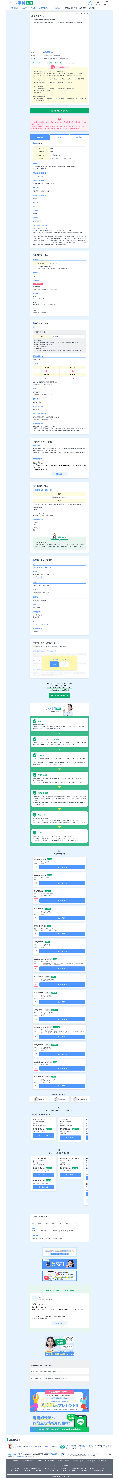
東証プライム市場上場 (47, 1446)
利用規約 (40, 1461)
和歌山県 (67, 1223)
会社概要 (59, 1461)
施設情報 (79, 137)
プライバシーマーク (102, 1454)
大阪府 (24, 8)
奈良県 (60, 1223)
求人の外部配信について (100, 1461)
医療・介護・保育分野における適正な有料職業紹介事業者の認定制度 (88, 1446)
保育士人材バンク (85, 1470)
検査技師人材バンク (50, 1468)
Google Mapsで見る (37, 577)
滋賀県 (40, 1223)
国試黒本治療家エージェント (79, 1468)
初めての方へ (16, 1461)
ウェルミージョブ (25, 1470)
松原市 (71, 1231)
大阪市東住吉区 (42, 1231)
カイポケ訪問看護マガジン (99, 1470)
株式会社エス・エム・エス (33, 1446)
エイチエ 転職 (14, 1470)
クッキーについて (86, 1461)
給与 (59, 137)
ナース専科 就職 (15, 1468)
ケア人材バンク (54, 1470)
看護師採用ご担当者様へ (28, 1461)
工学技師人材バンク (63, 1468)
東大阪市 (63, 1231)
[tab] (40, 137)
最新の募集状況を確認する (59, 111)
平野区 (75, 1223)
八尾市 (34, 1231)
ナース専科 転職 (12, 8)
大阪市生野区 (54, 1231)
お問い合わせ (75, 1461)
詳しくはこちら (62, 867)
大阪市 (33, 8)
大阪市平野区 (43, 8)
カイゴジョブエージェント (40, 1470)
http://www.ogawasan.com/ (41, 624)
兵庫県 (54, 1223)
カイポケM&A (59, 1473)
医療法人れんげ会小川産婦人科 (42, 567)
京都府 (47, 1223)
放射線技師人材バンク (36, 1468)
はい (54, 664)
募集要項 (40, 137)
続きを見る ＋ (60, 474)
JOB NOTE (92, 1468)
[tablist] (59, 137)
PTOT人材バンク (102, 1468)
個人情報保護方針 (49, 1461)
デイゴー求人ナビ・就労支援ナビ (69, 1470)
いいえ (64, 664)
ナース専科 (25, 1468)
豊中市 (42, 1238)
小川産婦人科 (56, 8)
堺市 (61, 1238)
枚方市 (48, 1238)
